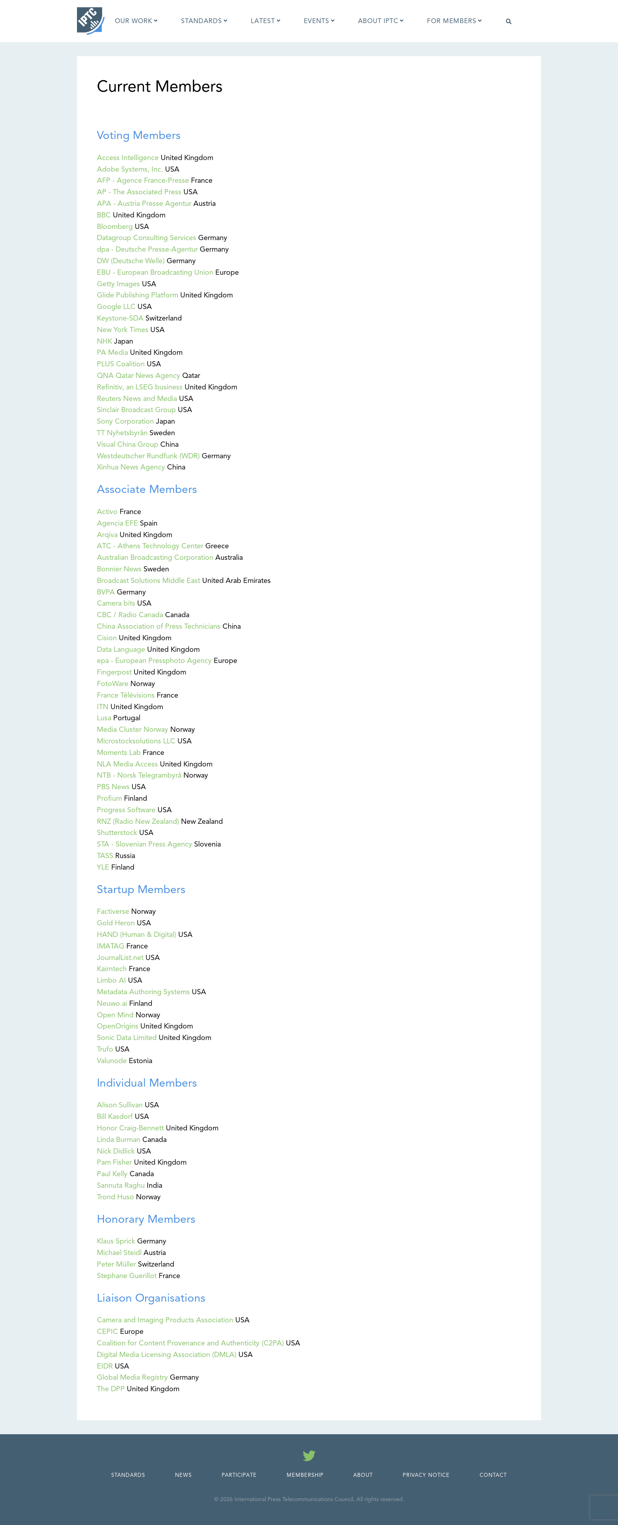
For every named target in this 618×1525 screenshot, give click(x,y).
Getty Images (118, 284)
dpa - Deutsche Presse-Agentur (147, 249)
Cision (107, 637)
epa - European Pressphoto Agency (154, 660)
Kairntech (112, 968)
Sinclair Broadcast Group (136, 409)
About (363, 1475)
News (183, 1475)
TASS (105, 855)
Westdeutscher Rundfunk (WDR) (148, 456)
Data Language (121, 649)
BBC (104, 215)
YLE (103, 867)
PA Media (112, 352)
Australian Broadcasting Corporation (155, 557)
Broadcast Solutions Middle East (148, 580)
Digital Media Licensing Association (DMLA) (166, 1354)
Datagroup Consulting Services (146, 237)
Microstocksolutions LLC (136, 741)
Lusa (104, 718)
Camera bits (116, 603)
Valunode (112, 1060)
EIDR (105, 1366)
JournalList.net (120, 957)
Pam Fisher (114, 1162)
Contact (493, 1475)
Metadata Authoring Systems (143, 991)
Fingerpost (114, 672)
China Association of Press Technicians (158, 626)
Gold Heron (116, 923)
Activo (107, 511)
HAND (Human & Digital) (136, 934)
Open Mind (115, 1015)
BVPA (106, 592)
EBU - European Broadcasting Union (155, 272)
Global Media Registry (132, 1377)
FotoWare (112, 683)
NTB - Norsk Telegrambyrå (139, 775)
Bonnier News (119, 569)
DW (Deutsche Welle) (131, 260)
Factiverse (113, 911)
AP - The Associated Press (139, 192)
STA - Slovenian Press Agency (144, 844)
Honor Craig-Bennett (130, 1128)
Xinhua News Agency (131, 467)
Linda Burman (118, 1139)
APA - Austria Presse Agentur (144, 203)
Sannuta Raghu (121, 1185)
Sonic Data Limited (127, 1037)
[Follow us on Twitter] (309, 1457)
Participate (239, 1475)
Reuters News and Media (137, 398)
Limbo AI (111, 980)
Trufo (105, 1049)
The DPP (111, 1388)
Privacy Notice (426, 1475)
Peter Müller (116, 1264)
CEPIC (107, 1331)
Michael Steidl (119, 1252)
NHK (104, 341)
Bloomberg (115, 226)
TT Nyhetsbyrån (122, 432)
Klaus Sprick (116, 1241)
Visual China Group (127, 444)
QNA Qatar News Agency (138, 375)
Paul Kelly (112, 1173)
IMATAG (110, 946)
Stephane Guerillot (127, 1275)
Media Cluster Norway (132, 729)
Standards (128, 1475)
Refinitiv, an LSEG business (140, 387)
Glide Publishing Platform (137, 295)
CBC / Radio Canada (130, 614)
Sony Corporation (125, 421)
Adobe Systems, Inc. (130, 169)
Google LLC (116, 306)
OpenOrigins (117, 1026)
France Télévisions (126, 695)
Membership (305, 1475)
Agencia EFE (117, 523)
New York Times (122, 329)
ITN (102, 706)
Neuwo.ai (112, 1003)
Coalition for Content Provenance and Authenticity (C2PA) (190, 1343)
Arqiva (107, 534)
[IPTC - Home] (91, 21)
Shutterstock (117, 832)
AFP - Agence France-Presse (143, 180)
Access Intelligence (128, 157)
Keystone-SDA (120, 318)
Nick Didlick (116, 1151)
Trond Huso (115, 1197)
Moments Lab (119, 752)
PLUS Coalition (121, 364)
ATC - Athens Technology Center (150, 546)
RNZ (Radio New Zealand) (138, 821)
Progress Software (126, 810)
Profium (109, 798)
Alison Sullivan (120, 1105)
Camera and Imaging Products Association (165, 1320)
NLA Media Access (127, 764)
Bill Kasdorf (115, 1116)
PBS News (113, 786)
